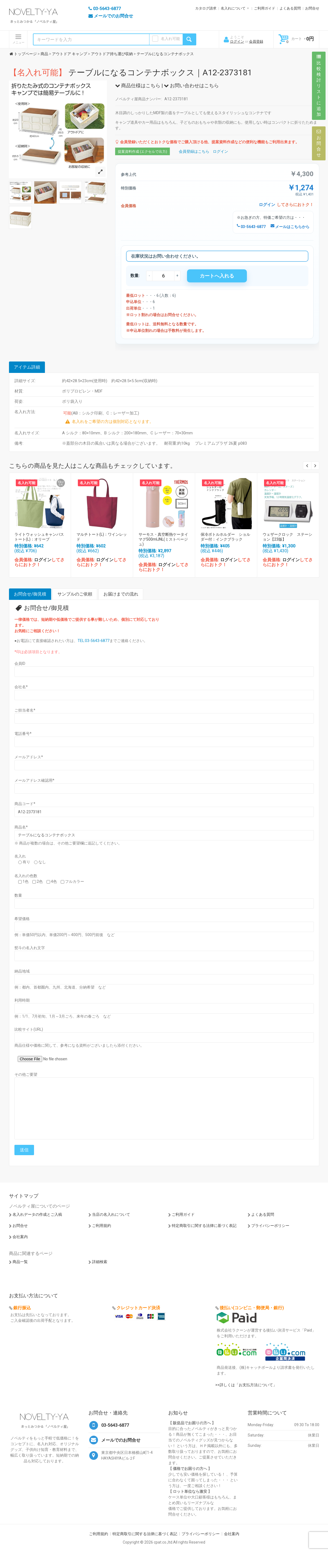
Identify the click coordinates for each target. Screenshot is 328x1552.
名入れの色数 (25, 876)
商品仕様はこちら (137, 85)
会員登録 (256, 41)
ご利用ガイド (264, 8)
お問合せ (312, 8)
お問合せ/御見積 (30, 594)
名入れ (20, 856)
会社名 (21, 687)
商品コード (24, 804)
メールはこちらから (290, 227)
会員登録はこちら (194, 151)
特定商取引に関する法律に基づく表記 (204, 1225)
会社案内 (20, 1237)
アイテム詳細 (27, 367)
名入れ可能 (170, 38)
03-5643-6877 (251, 227)
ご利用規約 (101, 1225)
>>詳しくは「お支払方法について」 (246, 1385)
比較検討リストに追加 (319, 85)
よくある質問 (290, 8)
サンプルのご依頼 (74, 594)
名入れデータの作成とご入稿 (37, 1214)
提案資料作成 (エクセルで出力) (142, 151)
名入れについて (233, 8)
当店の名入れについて (111, 1214)
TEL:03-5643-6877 (93, 640)
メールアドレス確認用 (34, 780)
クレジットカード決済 (138, 1307)
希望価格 (22, 919)
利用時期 (22, 1000)
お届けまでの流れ (120, 594)
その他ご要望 (25, 1074)
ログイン (237, 41)
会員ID (19, 663)
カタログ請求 (205, 8)
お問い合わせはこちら (191, 85)
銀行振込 (22, 1307)
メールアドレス (28, 757)
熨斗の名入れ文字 (29, 948)
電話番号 (23, 733)
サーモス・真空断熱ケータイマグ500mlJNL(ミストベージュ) (163, 539)
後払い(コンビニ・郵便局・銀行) (252, 1307)
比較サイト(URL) (28, 1029)
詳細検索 (99, 1262)
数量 (18, 895)
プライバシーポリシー (270, 1225)
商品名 (21, 827)
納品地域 (22, 971)
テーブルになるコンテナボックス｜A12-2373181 (130, 72)
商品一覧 (20, 1262)
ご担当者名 (24, 710)
